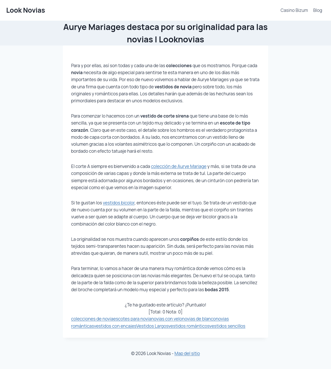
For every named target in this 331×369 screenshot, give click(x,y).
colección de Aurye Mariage (178, 166)
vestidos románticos (188, 326)
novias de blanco (199, 319)
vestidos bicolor (118, 203)
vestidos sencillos (227, 326)
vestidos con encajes (115, 326)
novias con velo (166, 319)
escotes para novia (132, 319)
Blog (317, 10)
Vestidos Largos (152, 326)
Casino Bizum (294, 10)
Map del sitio (187, 353)
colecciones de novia (92, 319)
